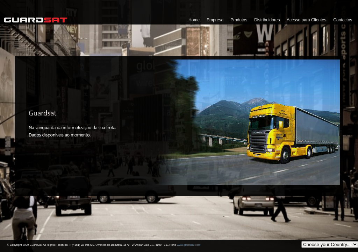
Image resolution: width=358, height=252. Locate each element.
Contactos (342, 20)
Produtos (238, 20)
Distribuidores (267, 20)
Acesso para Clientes (306, 20)
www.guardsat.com (189, 244)
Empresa (215, 20)
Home (194, 20)
